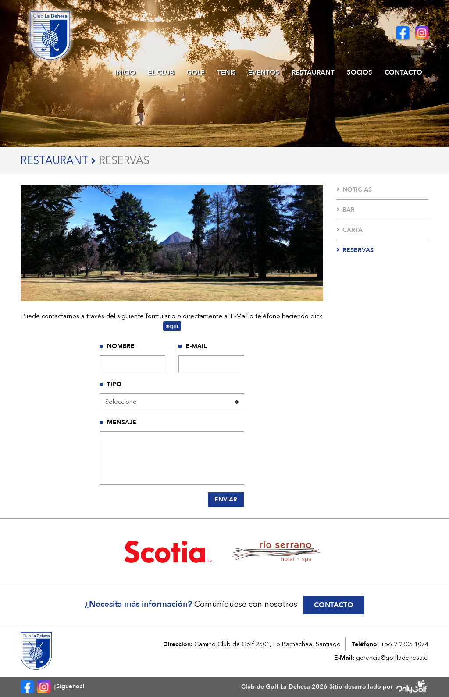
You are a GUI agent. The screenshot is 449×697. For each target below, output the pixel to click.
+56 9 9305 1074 (404, 644)
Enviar (225, 499)
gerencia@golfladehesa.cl (392, 657)
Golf (195, 72)
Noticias (354, 189)
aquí (172, 326)
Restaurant (313, 72)
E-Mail (196, 346)
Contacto (403, 72)
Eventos (263, 72)
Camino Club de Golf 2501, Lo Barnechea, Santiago (267, 644)
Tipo (114, 384)
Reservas (355, 250)
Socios (359, 72)
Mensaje (121, 422)
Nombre (121, 346)
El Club (161, 72)
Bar (345, 210)
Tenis (226, 72)
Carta (349, 230)
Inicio (125, 72)
